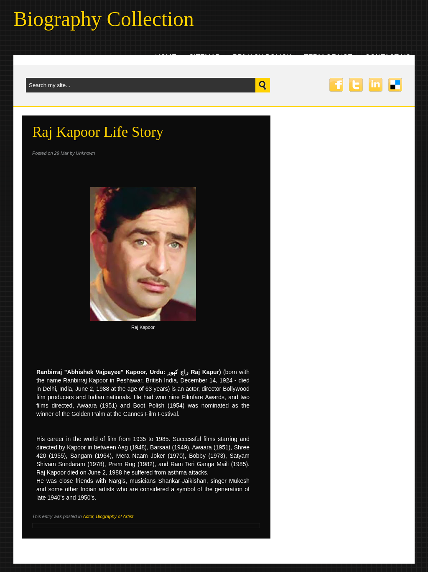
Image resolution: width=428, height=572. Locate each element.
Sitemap (204, 57)
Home (165, 57)
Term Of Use (328, 57)
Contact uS (387, 57)
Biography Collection (103, 19)
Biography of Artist (114, 516)
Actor (88, 516)
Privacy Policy (262, 57)
